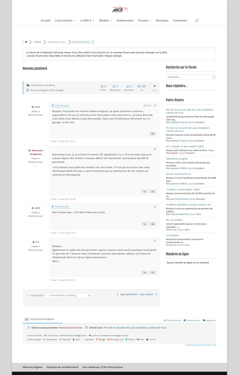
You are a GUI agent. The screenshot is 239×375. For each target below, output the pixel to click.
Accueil (45, 20)
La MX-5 (85, 20)
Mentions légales (32, 367)
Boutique (162, 20)
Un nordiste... (173, 235)
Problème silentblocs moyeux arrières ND (188, 204)
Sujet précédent (127, 294)
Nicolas (173, 229)
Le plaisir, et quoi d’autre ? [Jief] (182, 189)
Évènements (125, 20)
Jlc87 (37, 106)
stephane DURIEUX (179, 168)
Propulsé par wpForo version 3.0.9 (200, 345)
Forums (143, 20)
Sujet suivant (148, 294)
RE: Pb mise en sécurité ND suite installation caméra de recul (190, 111)
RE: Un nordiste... (175, 219)
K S (48, 90)
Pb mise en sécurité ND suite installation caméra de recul (188, 129)
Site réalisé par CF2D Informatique (103, 367)
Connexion (180, 20)
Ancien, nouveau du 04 (178, 173)
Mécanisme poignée (177, 158)
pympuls (174, 153)
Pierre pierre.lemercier (70, 327)
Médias (104, 20)
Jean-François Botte (179, 199)
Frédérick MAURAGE (179, 214)
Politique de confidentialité (62, 367)
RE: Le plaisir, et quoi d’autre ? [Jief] (184, 146)
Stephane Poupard (179, 122)
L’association (64, 20)
